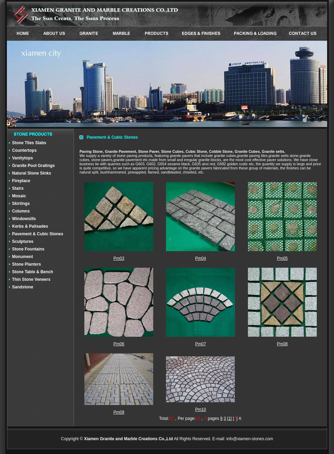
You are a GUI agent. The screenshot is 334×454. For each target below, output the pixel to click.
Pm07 (200, 344)
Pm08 (282, 344)
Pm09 (118, 412)
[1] (229, 418)
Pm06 (118, 344)
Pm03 (118, 258)
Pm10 (200, 409)
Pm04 (200, 258)
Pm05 (282, 258)
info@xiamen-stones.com (249, 438)
